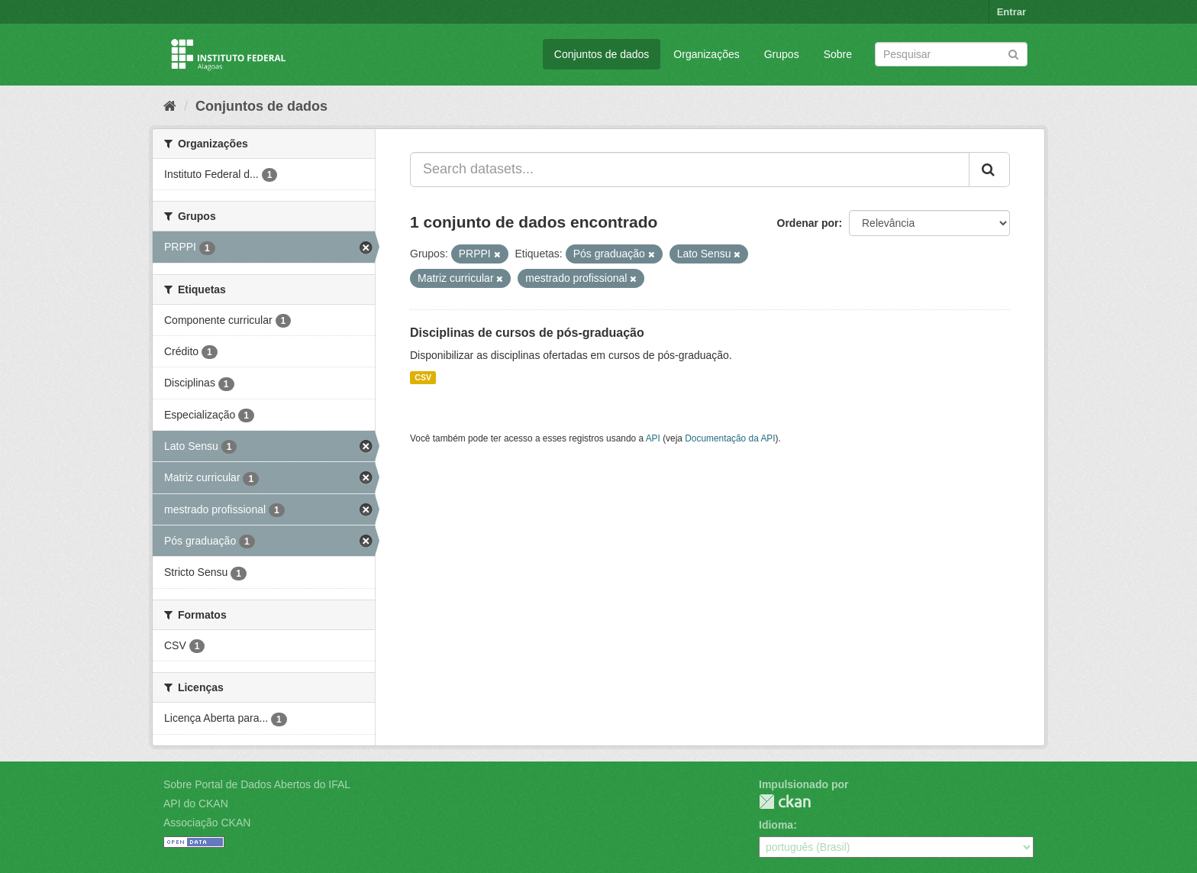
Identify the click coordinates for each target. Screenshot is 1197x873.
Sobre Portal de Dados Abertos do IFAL (256, 784)
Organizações (706, 54)
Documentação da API (730, 438)
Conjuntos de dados (602, 54)
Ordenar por (808, 223)
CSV (423, 377)
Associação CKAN (206, 822)
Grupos (781, 54)
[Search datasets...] (690, 169)
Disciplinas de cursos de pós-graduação (527, 332)
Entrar (1011, 12)
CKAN (785, 802)
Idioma (776, 825)
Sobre (838, 54)
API (653, 438)
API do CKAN (195, 803)
